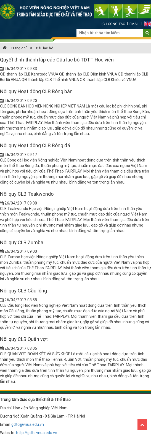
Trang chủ (15, 48)
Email (134, 23)
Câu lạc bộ (44, 48)
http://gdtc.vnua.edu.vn (36, 432)
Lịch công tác (112, 23)
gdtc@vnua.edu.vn (27, 424)
